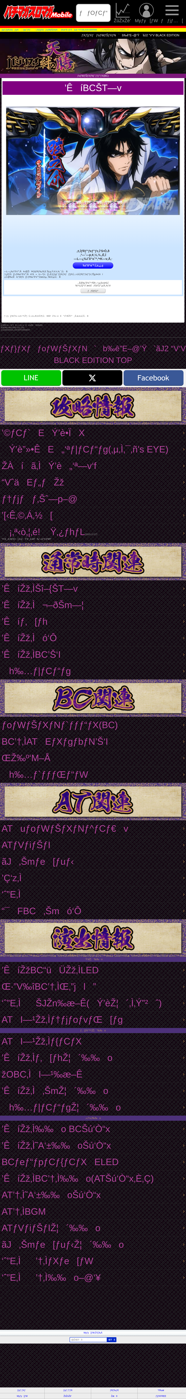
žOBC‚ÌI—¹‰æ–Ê (42, 1074)
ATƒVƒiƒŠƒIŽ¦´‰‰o (51, 1228)
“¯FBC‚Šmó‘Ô (41, 911)
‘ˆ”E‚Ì (19, 894)
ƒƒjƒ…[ (172, 13)
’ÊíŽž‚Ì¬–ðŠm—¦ (43, 605)
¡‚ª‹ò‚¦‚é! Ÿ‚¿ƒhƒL (92, 534)
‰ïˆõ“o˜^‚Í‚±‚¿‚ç (93, 265)
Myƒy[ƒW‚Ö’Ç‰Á (93, 1332)
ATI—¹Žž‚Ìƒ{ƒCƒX (42, 1041)
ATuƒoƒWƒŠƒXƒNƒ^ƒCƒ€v (65, 828)
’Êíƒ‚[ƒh (25, 621)
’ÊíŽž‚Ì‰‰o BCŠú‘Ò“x (56, 1129)
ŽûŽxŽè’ (123, 13)
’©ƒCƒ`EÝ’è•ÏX (43, 433)
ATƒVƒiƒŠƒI (26, 845)
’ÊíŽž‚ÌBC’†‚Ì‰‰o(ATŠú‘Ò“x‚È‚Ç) (78, 1178)
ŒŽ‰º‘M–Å (26, 758)
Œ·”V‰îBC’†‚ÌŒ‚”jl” (49, 986)
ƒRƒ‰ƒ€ (114, 1390)
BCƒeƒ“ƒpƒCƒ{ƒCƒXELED (60, 1162)
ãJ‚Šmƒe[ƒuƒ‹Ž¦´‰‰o (63, 1244)
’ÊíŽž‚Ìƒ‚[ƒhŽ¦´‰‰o (57, 1057)
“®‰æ (161, 1390)
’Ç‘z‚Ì (19, 878)
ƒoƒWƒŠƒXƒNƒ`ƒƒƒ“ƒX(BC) (60, 725)
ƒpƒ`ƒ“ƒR (67, 1390)
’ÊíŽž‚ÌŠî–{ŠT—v (40, 588)
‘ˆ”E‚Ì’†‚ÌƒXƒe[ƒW (47, 1261)
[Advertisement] (93, 1308)
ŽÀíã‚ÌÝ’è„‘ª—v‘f (49, 466)
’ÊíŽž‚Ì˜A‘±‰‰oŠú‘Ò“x (56, 1145)
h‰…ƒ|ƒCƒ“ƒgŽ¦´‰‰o (61, 1107)
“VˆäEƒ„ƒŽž (33, 482)
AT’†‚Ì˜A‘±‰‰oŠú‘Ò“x (51, 1195)
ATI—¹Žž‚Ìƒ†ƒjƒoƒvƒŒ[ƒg (62, 1019)
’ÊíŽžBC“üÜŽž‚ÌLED (50, 970)
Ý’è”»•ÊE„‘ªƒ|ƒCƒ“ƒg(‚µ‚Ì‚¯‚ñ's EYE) (85, 449)
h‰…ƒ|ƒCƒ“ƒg (36, 671)
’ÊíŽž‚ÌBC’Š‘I (31, 654)
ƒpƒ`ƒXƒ (22, 1390)
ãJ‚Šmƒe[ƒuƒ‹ (38, 861)
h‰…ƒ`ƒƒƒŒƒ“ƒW (45, 774)
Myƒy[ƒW (146, 13)
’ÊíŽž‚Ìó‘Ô (29, 638)
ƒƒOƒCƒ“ (93, 13)
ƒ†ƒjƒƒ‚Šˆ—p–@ (39, 499)
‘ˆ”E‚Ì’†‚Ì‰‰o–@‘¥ (51, 1277)
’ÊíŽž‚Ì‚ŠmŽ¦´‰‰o (55, 1090)
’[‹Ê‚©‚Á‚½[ (27, 515)
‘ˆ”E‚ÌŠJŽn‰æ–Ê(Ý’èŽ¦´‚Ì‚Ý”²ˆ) (82, 1003)
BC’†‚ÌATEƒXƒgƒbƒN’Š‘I (55, 741)
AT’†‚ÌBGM (24, 1211)
